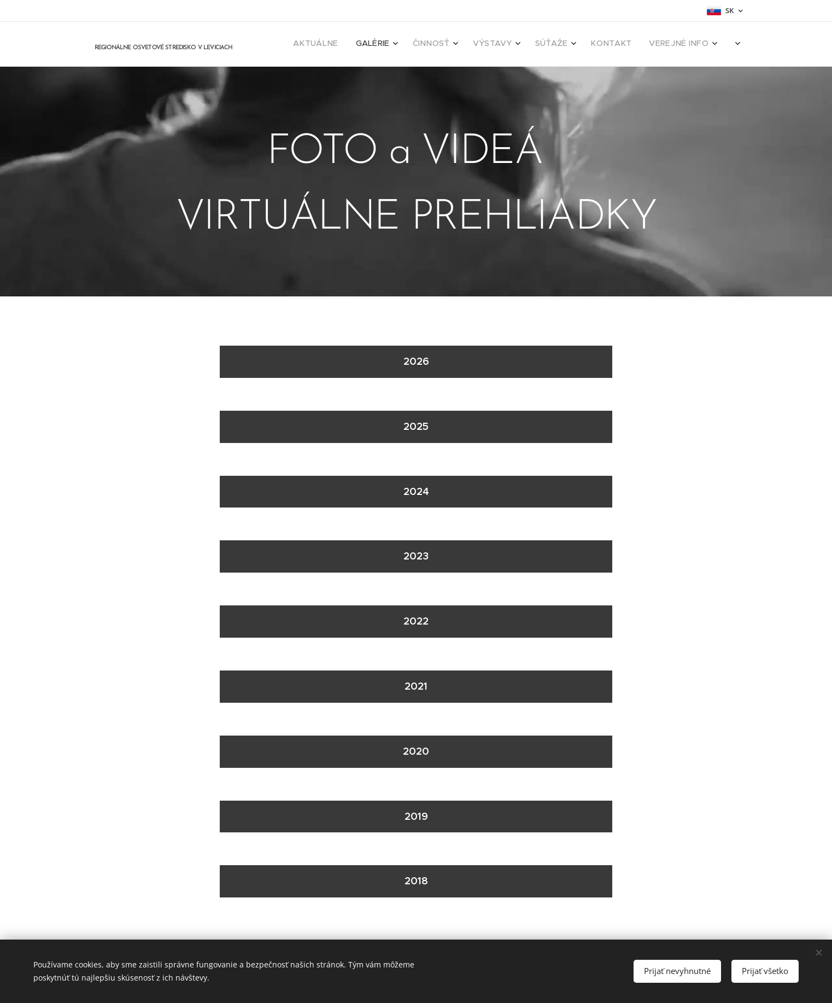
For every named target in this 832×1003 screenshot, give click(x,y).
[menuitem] (597, 44)
